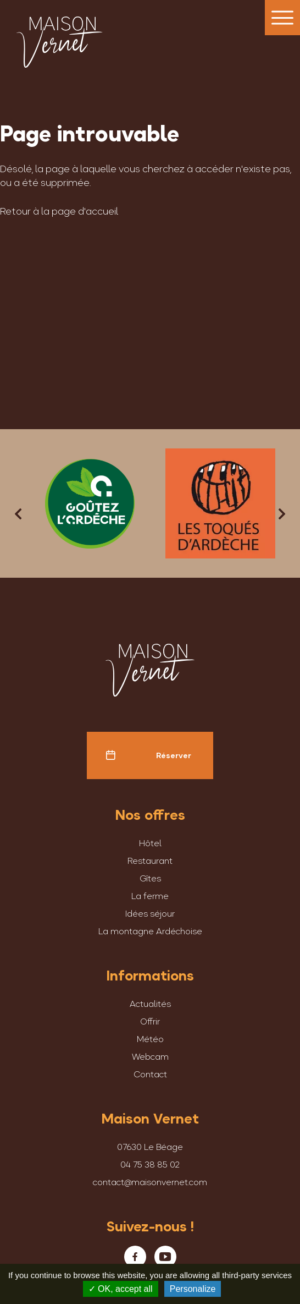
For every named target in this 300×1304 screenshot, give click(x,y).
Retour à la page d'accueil (59, 211)
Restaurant (150, 860)
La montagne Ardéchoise (150, 931)
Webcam (150, 1056)
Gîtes (150, 878)
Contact (150, 1074)
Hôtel (150, 843)
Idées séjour (150, 913)
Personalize (193, 1289)
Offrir (150, 1021)
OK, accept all (120, 1289)
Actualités (150, 1003)
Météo (150, 1039)
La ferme (150, 896)
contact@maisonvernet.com (150, 1182)
